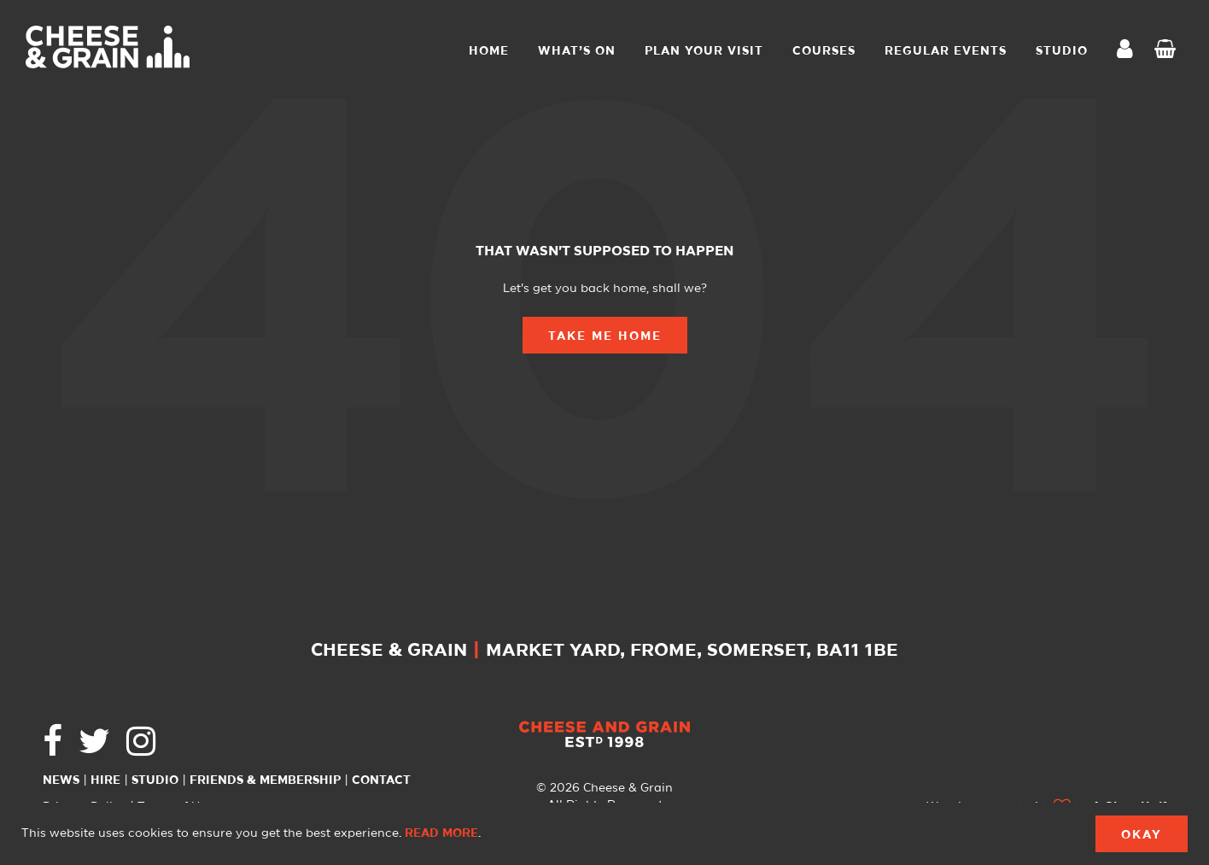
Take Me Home (605, 336)
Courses (824, 51)
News (61, 780)
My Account (1129, 51)
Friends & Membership (265, 780)
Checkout (1168, 51)
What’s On (577, 51)
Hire (105, 780)
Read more (441, 833)
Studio (154, 780)
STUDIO (1062, 51)
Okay (1141, 835)
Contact (381, 780)
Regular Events (946, 51)
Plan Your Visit (704, 51)
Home (489, 51)
